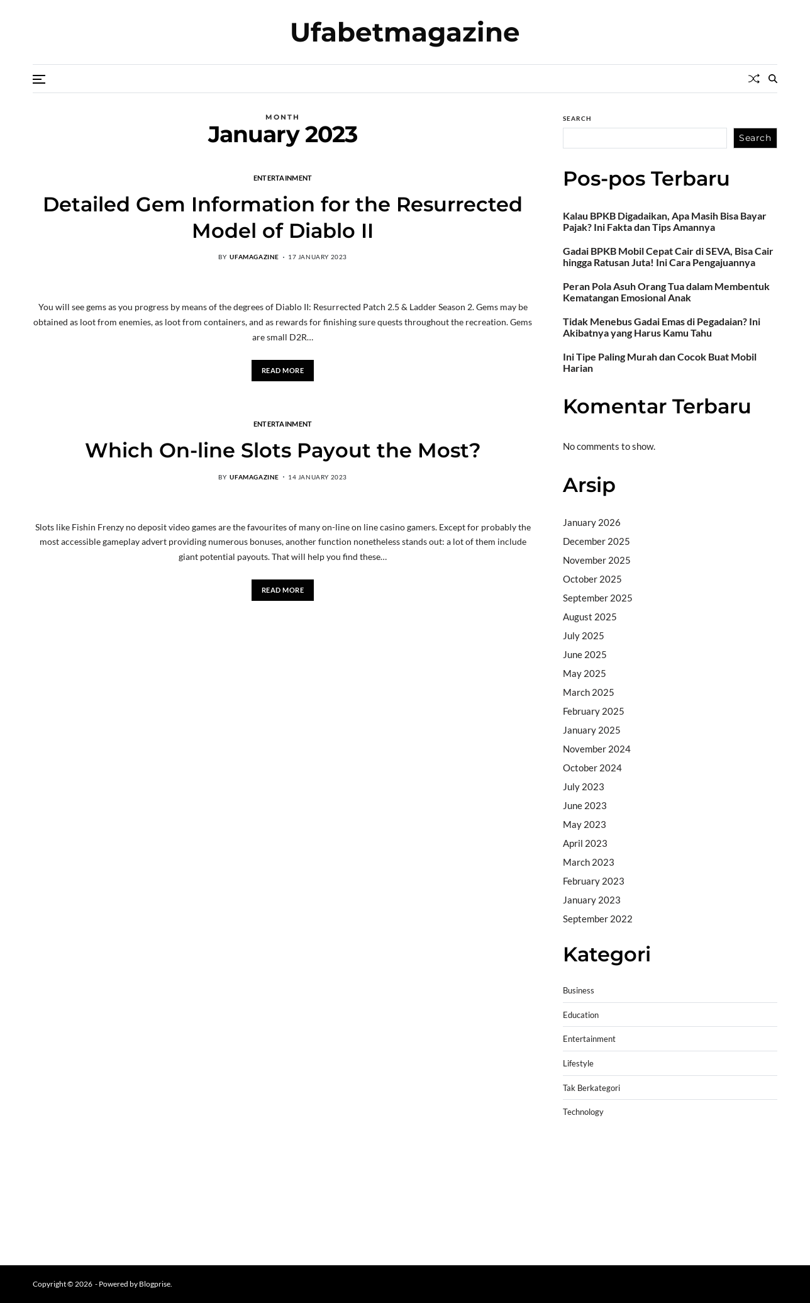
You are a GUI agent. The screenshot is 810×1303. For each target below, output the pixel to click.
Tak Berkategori (591, 1088)
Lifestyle (578, 1063)
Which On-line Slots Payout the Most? (283, 450)
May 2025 (584, 673)
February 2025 (593, 711)
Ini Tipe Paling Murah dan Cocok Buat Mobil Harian (660, 362)
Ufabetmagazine (405, 32)
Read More (283, 370)
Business (578, 990)
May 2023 (584, 824)
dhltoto (578, 1156)
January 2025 (592, 729)
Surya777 (583, 1236)
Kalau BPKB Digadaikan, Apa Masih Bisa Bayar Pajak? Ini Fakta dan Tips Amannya (665, 221)
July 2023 (583, 786)
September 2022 (598, 918)
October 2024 (592, 767)
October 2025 (592, 578)
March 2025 (588, 692)
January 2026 (592, 522)
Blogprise (154, 1284)
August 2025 (590, 616)
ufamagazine (254, 256)
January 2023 (592, 899)
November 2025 (597, 560)
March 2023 (588, 862)
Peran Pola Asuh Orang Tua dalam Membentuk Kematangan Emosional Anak (666, 292)
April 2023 (585, 843)
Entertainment (283, 177)
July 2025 (583, 635)
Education (581, 1015)
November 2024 (597, 748)
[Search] (772, 78)
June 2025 (585, 654)
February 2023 (593, 880)
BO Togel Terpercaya (638, 1156)
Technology (583, 1112)
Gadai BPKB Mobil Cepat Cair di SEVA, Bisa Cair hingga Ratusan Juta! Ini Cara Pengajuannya (668, 256)
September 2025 (598, 597)
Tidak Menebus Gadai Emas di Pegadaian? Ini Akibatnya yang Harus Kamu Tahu (661, 327)
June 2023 (585, 805)
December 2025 (596, 541)
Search (577, 118)
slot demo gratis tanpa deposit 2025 (664, 1172)
